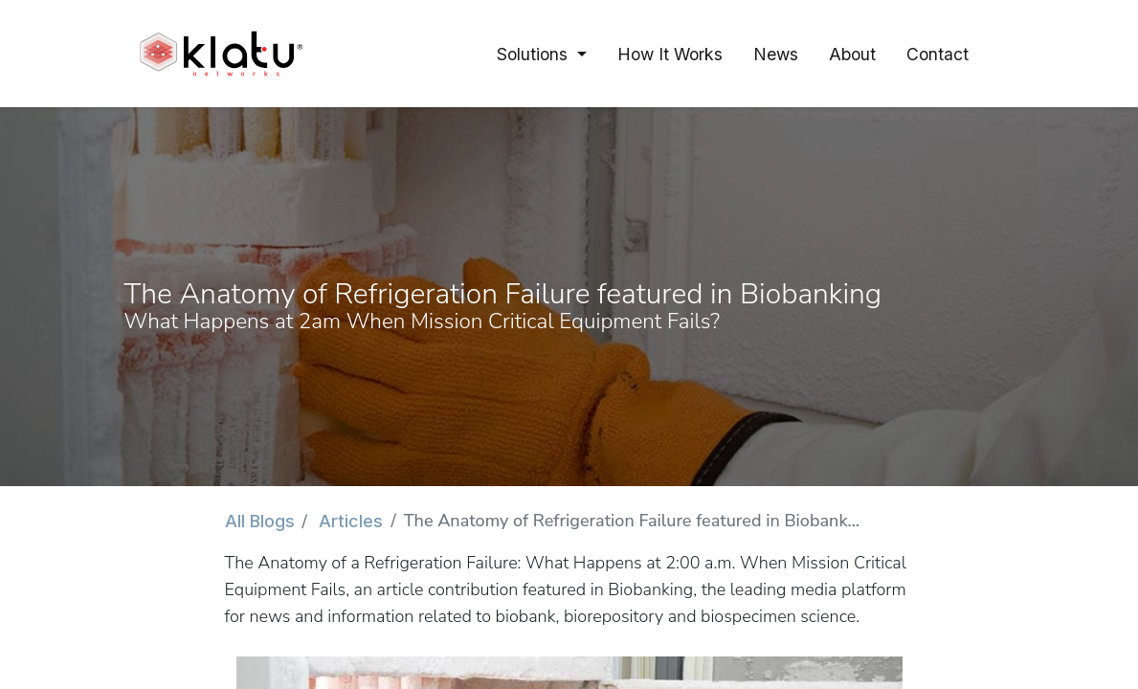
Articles (351, 521)
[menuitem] (670, 54)
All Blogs (260, 521)
